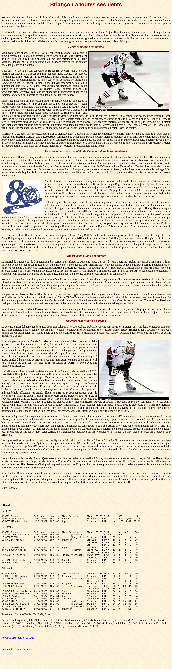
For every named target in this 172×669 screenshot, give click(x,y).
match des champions (20, 26)
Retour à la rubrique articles (16, 664)
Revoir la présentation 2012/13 (18, 653)
